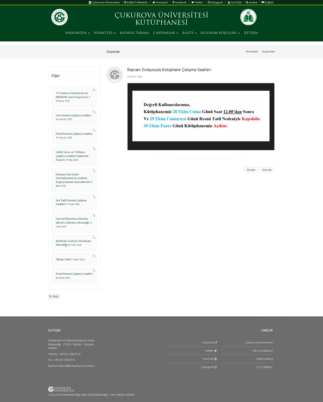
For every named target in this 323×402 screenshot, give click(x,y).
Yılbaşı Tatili (63, 259)
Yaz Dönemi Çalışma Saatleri (73, 115)
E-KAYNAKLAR (165, 33)
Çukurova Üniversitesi (104, 2)
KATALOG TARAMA (134, 33)
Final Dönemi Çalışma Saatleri (74, 134)
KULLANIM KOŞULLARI (220, 33)
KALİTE (189, 33)
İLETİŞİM (251, 33)
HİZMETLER (105, 33)
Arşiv (55, 296)
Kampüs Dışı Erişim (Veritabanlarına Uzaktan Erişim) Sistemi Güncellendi (72, 178)
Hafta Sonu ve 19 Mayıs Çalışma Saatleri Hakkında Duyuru (72, 156)
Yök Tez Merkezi (262, 350)
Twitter (197, 2)
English (267, 2)
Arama (251, 2)
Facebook (179, 2)
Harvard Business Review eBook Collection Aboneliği (72, 220)
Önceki (251, 170)
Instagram (215, 2)
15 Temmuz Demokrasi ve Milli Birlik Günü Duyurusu (72, 95)
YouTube (235, 2)
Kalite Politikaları (136, 2)
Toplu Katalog (264, 359)
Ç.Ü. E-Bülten (264, 367)
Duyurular (268, 51)
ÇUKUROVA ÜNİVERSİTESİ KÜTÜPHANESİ (161, 19)
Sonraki (267, 170)
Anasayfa (160, 2)
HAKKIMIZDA (77, 33)
